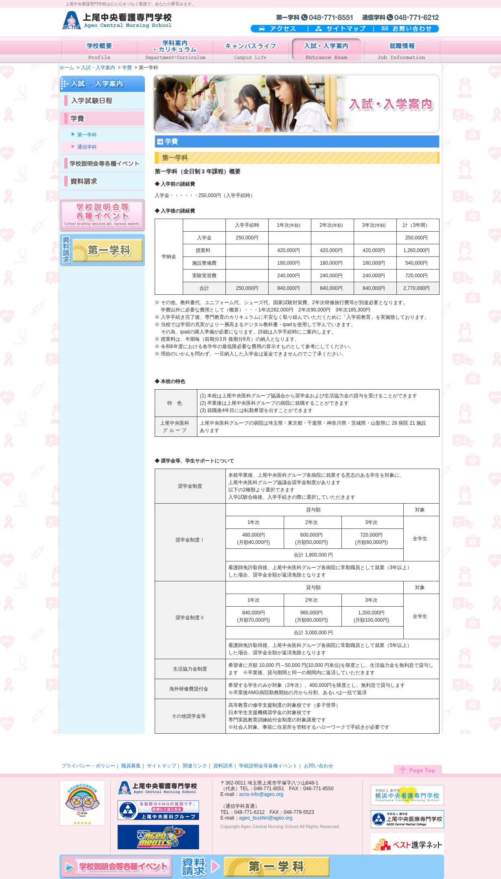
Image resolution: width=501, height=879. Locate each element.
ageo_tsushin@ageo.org (266, 818)
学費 (127, 67)
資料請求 (223, 766)
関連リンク (195, 766)
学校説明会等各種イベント (268, 766)
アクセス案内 (279, 29)
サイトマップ (341, 29)
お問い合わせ (407, 29)
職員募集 (131, 766)
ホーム (66, 67)
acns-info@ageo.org (261, 794)
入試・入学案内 (98, 67)
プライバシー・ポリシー (88, 766)
